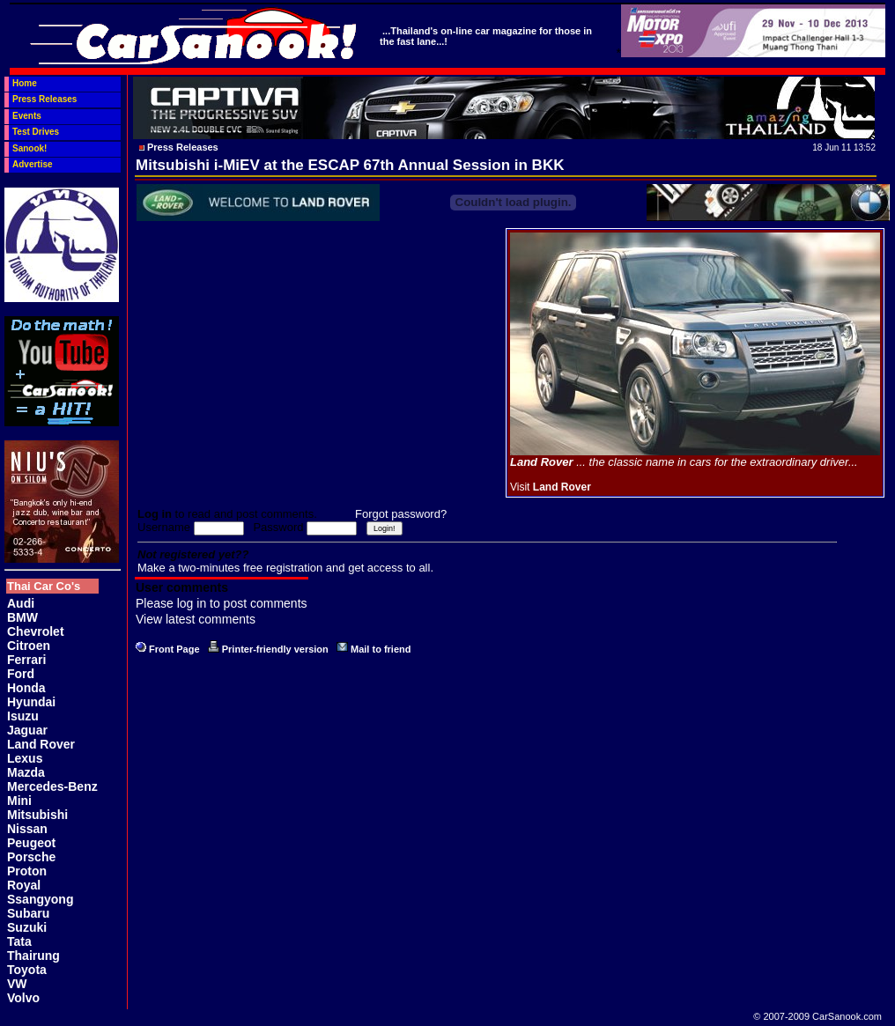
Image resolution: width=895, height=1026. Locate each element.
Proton (27, 871)
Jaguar (27, 730)
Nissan (27, 829)
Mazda (26, 772)
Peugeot (31, 843)
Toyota (27, 970)
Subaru (28, 913)
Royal (24, 885)
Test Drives (35, 132)
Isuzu (23, 716)
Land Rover (41, 744)
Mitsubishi (37, 815)
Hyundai (31, 702)
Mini (19, 800)
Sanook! (29, 148)
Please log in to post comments (221, 603)
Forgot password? (401, 513)
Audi (20, 603)
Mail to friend (381, 649)
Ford (20, 674)
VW (17, 984)
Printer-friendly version (275, 649)
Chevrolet (35, 631)
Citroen (28, 645)
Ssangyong (40, 899)
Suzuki (27, 927)
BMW (22, 617)
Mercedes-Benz (52, 786)
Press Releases (44, 99)
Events (26, 116)
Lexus (24, 758)
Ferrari (26, 660)
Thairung (33, 955)
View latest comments (195, 619)
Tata (19, 941)
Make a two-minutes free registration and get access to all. (285, 567)
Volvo (23, 998)
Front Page (174, 649)
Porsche (31, 857)
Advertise (32, 164)
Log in (154, 513)
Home (24, 83)
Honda (26, 688)
